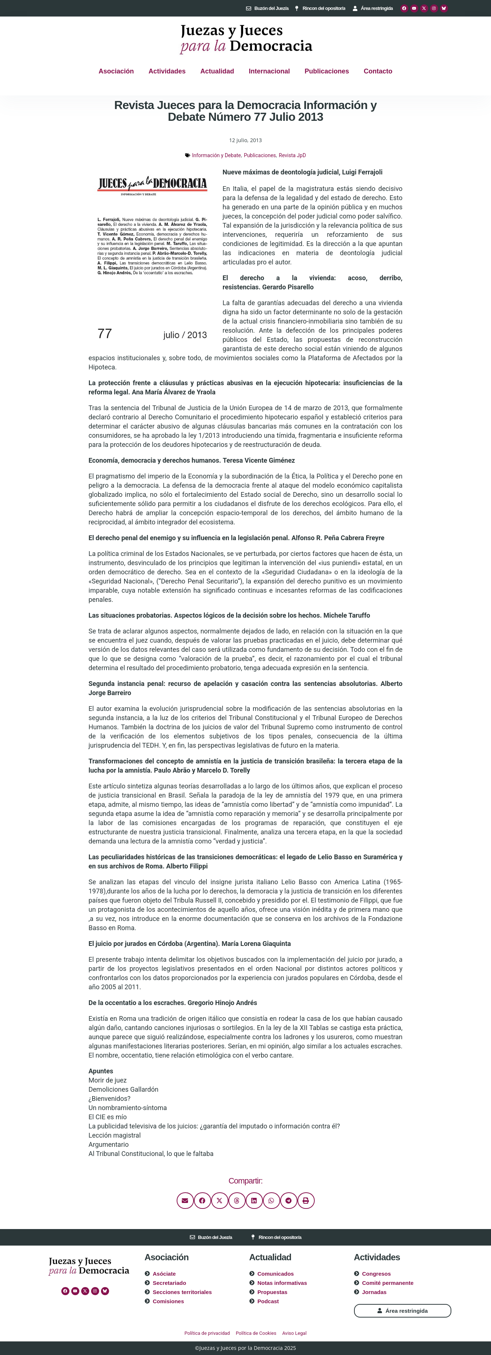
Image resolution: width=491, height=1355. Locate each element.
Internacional (269, 71)
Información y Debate (216, 155)
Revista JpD (292, 155)
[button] (185, 1200)
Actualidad (217, 71)
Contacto (378, 71)
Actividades (166, 71)
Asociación (116, 71)
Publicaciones (327, 71)
